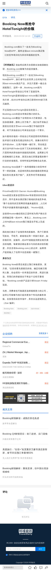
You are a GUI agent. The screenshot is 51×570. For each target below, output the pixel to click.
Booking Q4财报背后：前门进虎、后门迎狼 (25, 434)
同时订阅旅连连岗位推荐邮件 (18, 555)
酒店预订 (7, 313)
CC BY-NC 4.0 (41, 325)
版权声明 (6, 325)
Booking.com (13, 69)
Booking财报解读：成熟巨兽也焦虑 (21, 418)
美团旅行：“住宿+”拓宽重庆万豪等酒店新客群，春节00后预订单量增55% (25, 451)
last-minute (35, 309)
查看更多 (43, 333)
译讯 (13, 17)
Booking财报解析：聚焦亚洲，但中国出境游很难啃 (25, 470)
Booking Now (9, 309)
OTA (5, 17)
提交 (40, 549)
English (37, 36)
